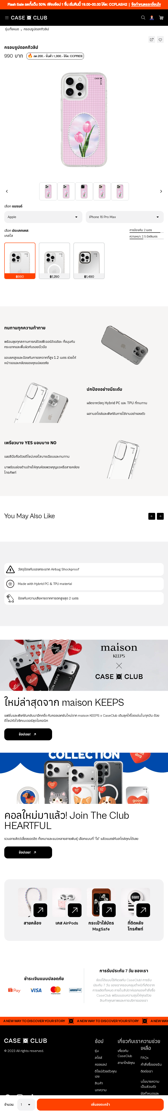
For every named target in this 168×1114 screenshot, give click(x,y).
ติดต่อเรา (147, 1071)
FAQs (145, 1058)
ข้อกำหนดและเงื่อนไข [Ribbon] (146, 4)
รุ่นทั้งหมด (12, 29)
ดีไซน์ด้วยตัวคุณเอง (106, 1073)
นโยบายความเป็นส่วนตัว (150, 1084)
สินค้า (99, 1083)
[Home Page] (29, 18)
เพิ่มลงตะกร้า (100, 1105)
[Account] (152, 17)
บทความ (101, 1090)
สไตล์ (98, 1058)
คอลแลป (101, 1064)
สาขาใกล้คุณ (126, 1063)
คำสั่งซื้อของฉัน (151, 1064)
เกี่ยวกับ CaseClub (125, 1053)
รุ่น (97, 1051)
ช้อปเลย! (28, 734)
